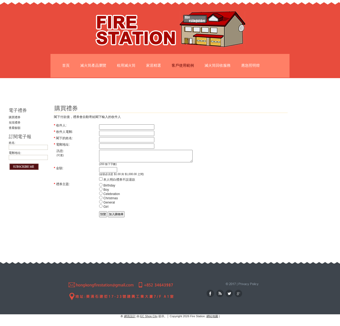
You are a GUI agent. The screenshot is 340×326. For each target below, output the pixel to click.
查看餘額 (14, 127)
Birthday (107, 188)
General (107, 205)
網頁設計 (130, 316)
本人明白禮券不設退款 (117, 182)
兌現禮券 (14, 122)
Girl (103, 209)
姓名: (12, 142)
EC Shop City (149, 316)
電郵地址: (15, 152)
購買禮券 (14, 117)
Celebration (109, 196)
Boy (104, 192)
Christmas (108, 200)
